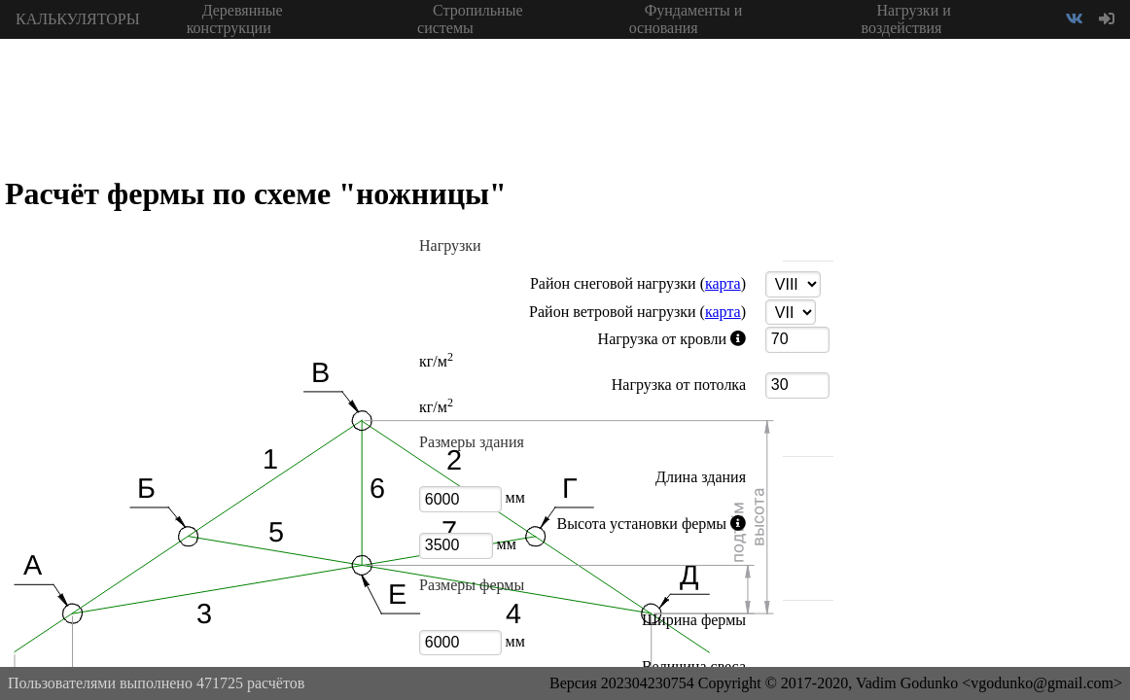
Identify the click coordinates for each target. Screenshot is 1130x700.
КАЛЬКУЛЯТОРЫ (78, 19)
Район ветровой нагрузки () (637, 311)
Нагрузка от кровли (589, 339)
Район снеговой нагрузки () (638, 283)
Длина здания (700, 477)
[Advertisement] (984, 330)
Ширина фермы (694, 620)
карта (723, 283)
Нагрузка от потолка (679, 384)
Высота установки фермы (589, 524)
